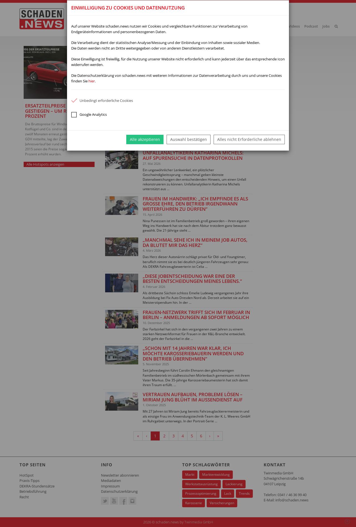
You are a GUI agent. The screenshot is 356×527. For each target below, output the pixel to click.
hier (91, 81)
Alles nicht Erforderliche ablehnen (249, 139)
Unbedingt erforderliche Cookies (102, 100)
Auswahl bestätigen (188, 139)
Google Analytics (89, 114)
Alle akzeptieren (145, 139)
